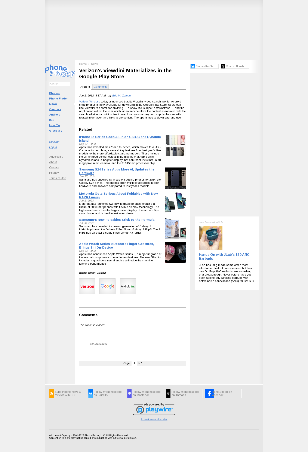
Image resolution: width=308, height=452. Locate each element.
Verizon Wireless (89, 101)
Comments (100, 86)
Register (54, 141)
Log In (53, 147)
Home (83, 63)
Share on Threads (235, 66)
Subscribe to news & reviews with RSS (68, 393)
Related (85, 129)
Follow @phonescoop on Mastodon (147, 393)
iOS (51, 120)
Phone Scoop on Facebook (221, 393)
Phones (54, 93)
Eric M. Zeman (121, 95)
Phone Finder (58, 98)
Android (55, 114)
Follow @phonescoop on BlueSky (108, 393)
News (53, 103)
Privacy (54, 172)
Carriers (55, 109)
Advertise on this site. (154, 419)
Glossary (55, 130)
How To (54, 125)
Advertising (56, 156)
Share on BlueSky (204, 66)
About (53, 162)
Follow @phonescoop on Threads (186, 393)
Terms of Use (57, 178)
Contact (54, 167)
